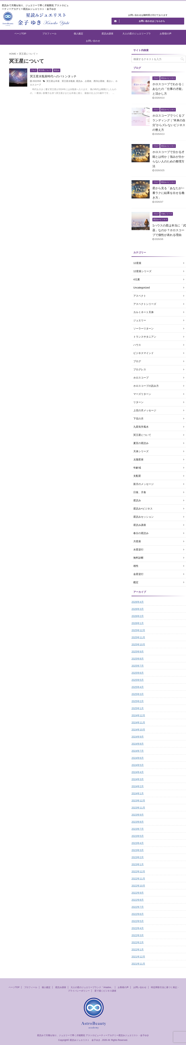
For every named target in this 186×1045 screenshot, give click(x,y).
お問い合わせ (93, 40)
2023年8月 (138, 821)
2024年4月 (138, 772)
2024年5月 (138, 765)
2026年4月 (138, 601)
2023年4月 (138, 843)
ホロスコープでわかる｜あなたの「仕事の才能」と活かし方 (168, 89)
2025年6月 (138, 672)
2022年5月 (138, 921)
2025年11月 (138, 637)
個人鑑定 (78, 33)
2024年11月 (138, 722)
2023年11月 (138, 807)
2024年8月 (138, 743)
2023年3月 (138, 850)
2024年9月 (138, 736)
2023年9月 (138, 814)
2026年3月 (138, 609)
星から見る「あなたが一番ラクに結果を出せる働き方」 (168, 193)
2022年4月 (138, 928)
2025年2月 (138, 701)
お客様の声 (165, 33)
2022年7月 (138, 906)
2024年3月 (138, 779)
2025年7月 (138, 665)
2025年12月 (138, 630)
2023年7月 (138, 828)
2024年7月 (138, 750)
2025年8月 (138, 658)
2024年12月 (138, 715)
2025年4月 (138, 687)
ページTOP (20, 33)
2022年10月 (138, 885)
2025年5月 (138, 679)
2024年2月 (138, 786)
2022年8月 (138, 899)
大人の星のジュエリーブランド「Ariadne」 (136, 34)
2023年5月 (138, 836)
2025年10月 (138, 644)
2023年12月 (138, 800)
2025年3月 (138, 694)
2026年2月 (138, 616)
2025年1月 (138, 708)
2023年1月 (138, 864)
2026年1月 (138, 623)
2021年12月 (138, 956)
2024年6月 (138, 758)
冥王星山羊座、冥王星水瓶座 (60, 81)
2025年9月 (138, 651)
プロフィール (49, 33)
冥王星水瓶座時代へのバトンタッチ (53, 76)
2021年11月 (138, 963)
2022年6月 (138, 914)
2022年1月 (138, 949)
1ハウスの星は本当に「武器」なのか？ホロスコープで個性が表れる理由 (169, 230)
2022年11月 (138, 878)
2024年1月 (138, 793)
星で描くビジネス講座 (105, 991)
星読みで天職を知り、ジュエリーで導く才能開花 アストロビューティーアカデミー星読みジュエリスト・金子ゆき (93, 1035)
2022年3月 (138, 935)
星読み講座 (107, 33)
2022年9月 (138, 892)
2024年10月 (138, 729)
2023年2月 (138, 857)
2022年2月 (138, 942)
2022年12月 (138, 871)
